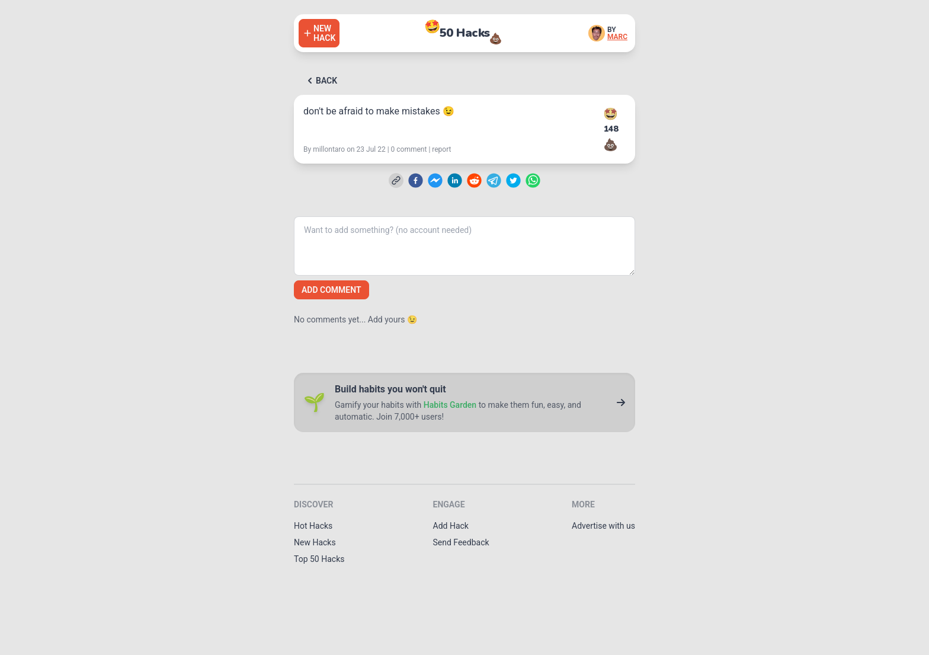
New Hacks (315, 542)
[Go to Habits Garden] (621, 402)
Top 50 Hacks (319, 559)
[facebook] (415, 180)
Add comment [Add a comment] (331, 290)
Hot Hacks (313, 526)
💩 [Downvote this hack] (610, 145)
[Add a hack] (319, 33)
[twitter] (513, 180)
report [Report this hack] (441, 149)
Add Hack (451, 526)
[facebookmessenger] (435, 180)
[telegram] (493, 180)
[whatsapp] (533, 180)
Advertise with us (603, 526)
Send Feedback (461, 542)
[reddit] (474, 180)
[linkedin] (454, 180)
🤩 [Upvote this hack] (610, 114)
